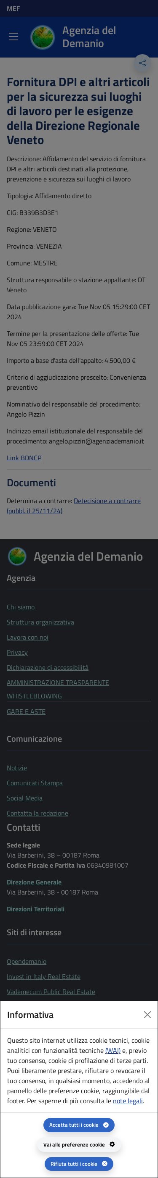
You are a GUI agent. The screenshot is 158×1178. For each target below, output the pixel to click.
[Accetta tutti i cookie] (79, 1125)
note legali (128, 1101)
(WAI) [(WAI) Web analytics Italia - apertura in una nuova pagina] (113, 1050)
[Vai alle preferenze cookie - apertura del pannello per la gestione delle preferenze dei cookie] (79, 1144)
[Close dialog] (147, 1014)
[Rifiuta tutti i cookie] (79, 1164)
